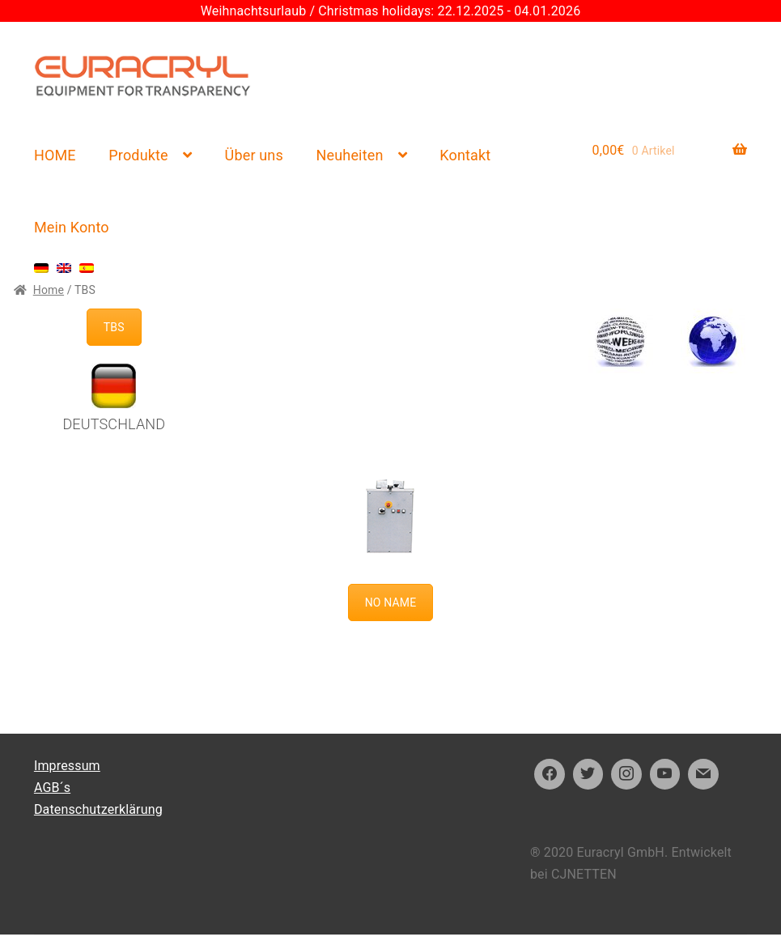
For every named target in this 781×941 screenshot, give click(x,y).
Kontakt (464, 155)
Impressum (67, 765)
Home (48, 289)
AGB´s (52, 787)
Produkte (138, 155)
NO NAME (391, 602)
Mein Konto (71, 227)
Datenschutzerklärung (98, 809)
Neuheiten (350, 155)
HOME (55, 155)
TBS (114, 327)
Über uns (254, 155)
